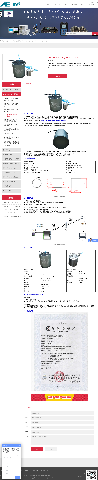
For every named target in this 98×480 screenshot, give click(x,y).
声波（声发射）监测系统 (40, 41)
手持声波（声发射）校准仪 (11, 163)
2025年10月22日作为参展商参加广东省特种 (12, 212)
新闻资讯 (84, 4)
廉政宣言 (92, 4)
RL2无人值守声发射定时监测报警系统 (11, 129)
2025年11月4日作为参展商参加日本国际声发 (12, 209)
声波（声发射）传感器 (9, 168)
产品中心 (69, 4)
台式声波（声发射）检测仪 (11, 89)
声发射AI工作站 (7, 154)
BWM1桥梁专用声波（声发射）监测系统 (11, 137)
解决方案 (61, 4)
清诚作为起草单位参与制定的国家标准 (12, 206)
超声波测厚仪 (7, 190)
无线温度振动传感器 (9, 172)
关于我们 (43, 470)
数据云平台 (6, 150)
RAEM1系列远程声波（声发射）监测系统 (11, 99)
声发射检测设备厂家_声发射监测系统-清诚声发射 (14, 41)
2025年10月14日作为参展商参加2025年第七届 (12, 216)
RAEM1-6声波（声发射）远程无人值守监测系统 (11, 120)
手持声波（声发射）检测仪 (11, 159)
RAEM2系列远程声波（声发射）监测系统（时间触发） (11, 105)
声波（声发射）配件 (9, 181)
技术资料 (77, 4)
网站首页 (53, 4)
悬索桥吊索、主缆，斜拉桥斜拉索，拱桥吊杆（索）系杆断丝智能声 (11, 143)
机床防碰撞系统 (8, 134)
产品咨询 (57, 76)
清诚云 (91, 2)
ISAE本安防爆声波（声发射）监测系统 (11, 110)
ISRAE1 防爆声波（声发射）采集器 (10, 115)
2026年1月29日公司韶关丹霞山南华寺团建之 (12, 202)
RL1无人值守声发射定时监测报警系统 (11, 124)
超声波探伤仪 (7, 186)
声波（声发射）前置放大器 (11, 177)
